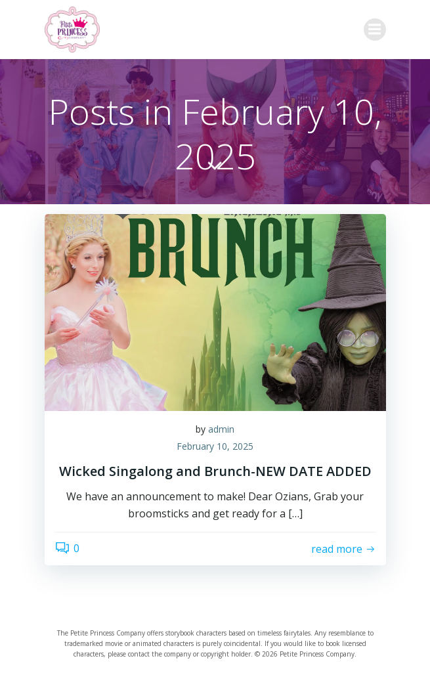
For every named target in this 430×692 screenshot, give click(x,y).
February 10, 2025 (215, 446)
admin (221, 429)
